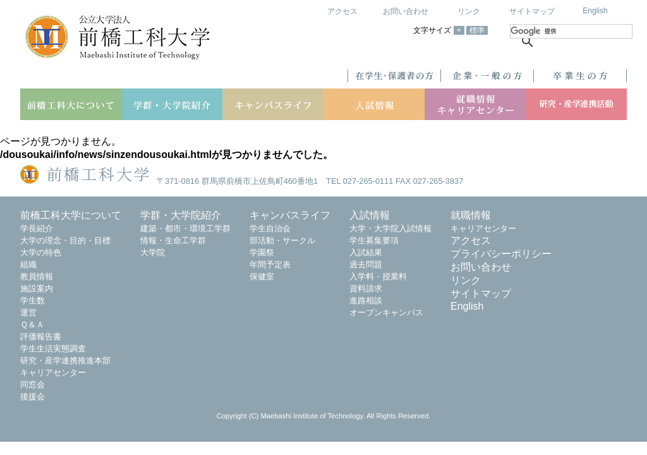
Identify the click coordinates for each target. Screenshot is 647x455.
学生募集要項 (374, 240)
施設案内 (36, 288)
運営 (28, 312)
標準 (477, 30)
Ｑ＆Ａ (32, 324)
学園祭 (262, 252)
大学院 (152, 252)
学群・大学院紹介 (180, 215)
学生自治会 (270, 228)
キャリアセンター (53, 372)
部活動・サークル (282, 240)
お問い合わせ (405, 11)
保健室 (262, 276)
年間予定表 (270, 264)
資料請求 (365, 288)
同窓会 (32, 384)
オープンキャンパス (386, 312)
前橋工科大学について (70, 215)
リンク (468, 11)
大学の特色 (40, 252)
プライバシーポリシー (501, 253)
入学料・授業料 (378, 276)
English (595, 10)
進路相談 (365, 300)
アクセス (342, 11)
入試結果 (365, 252)
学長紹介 (36, 228)
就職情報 (470, 215)
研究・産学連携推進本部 (65, 360)
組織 (28, 264)
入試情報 (369, 215)
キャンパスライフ (290, 215)
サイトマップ (532, 11)
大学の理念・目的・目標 (65, 240)
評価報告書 (40, 336)
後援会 (32, 396)
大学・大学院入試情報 (390, 228)
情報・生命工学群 (173, 240)
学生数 (32, 300)
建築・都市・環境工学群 (185, 228)
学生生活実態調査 (53, 348)
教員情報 (36, 276)
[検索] (571, 31)
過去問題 (365, 264)
